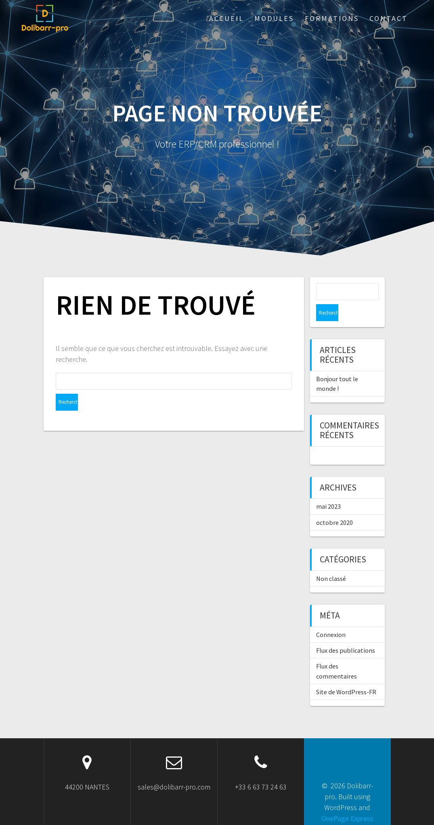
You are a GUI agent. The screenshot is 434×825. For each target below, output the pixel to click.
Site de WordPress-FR (346, 675)
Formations (332, 18)
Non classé (331, 562)
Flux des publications (345, 633)
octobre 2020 (334, 505)
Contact (388, 18)
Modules (274, 18)
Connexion (331, 618)
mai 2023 (328, 489)
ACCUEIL (226, 18)
